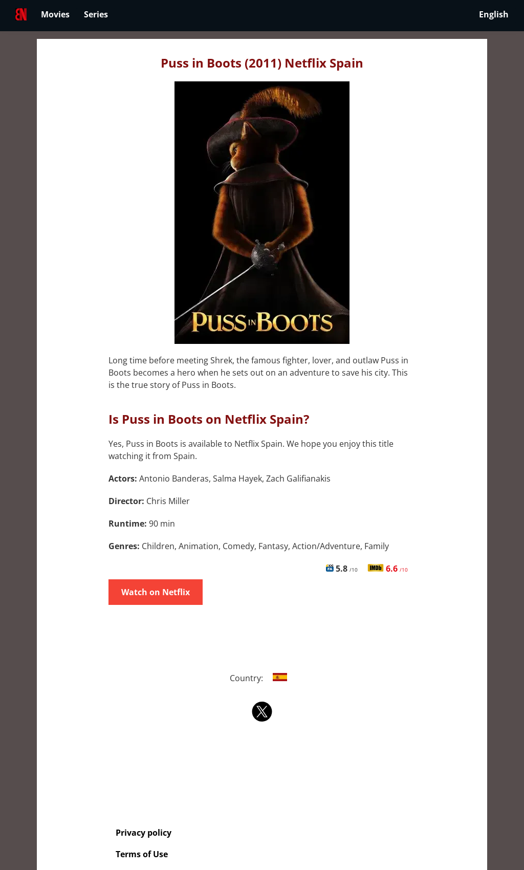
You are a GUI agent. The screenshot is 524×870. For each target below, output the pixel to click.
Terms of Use (142, 854)
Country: (262, 678)
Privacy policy (143, 832)
